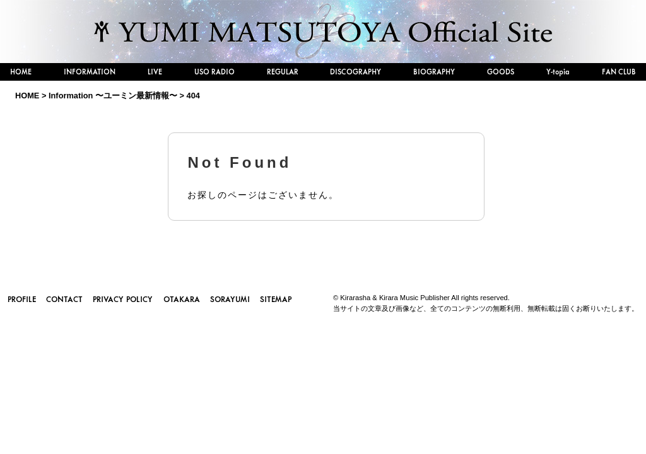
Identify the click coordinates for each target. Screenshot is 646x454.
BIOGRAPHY (434, 71)
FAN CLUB (619, 71)
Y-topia (558, 71)
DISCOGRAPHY (355, 71)
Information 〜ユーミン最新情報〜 (113, 95)
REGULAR (282, 71)
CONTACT (64, 299)
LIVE (155, 71)
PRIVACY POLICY (123, 299)
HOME (21, 71)
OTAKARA (181, 299)
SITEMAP (275, 299)
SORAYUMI (230, 299)
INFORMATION (89, 71)
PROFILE (22, 299)
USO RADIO (214, 71)
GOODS (500, 71)
